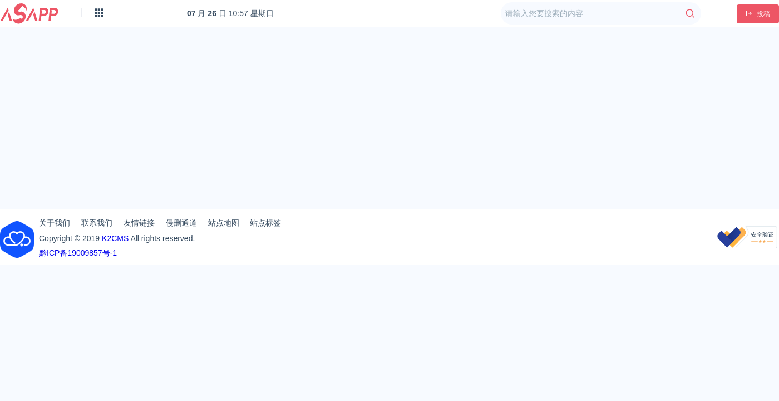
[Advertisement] (389, 114)
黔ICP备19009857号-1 (78, 252)
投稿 (758, 14)
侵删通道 (181, 222)
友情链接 (139, 222)
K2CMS (115, 238)
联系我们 (96, 222)
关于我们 (54, 222)
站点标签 (265, 222)
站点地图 (223, 222)
